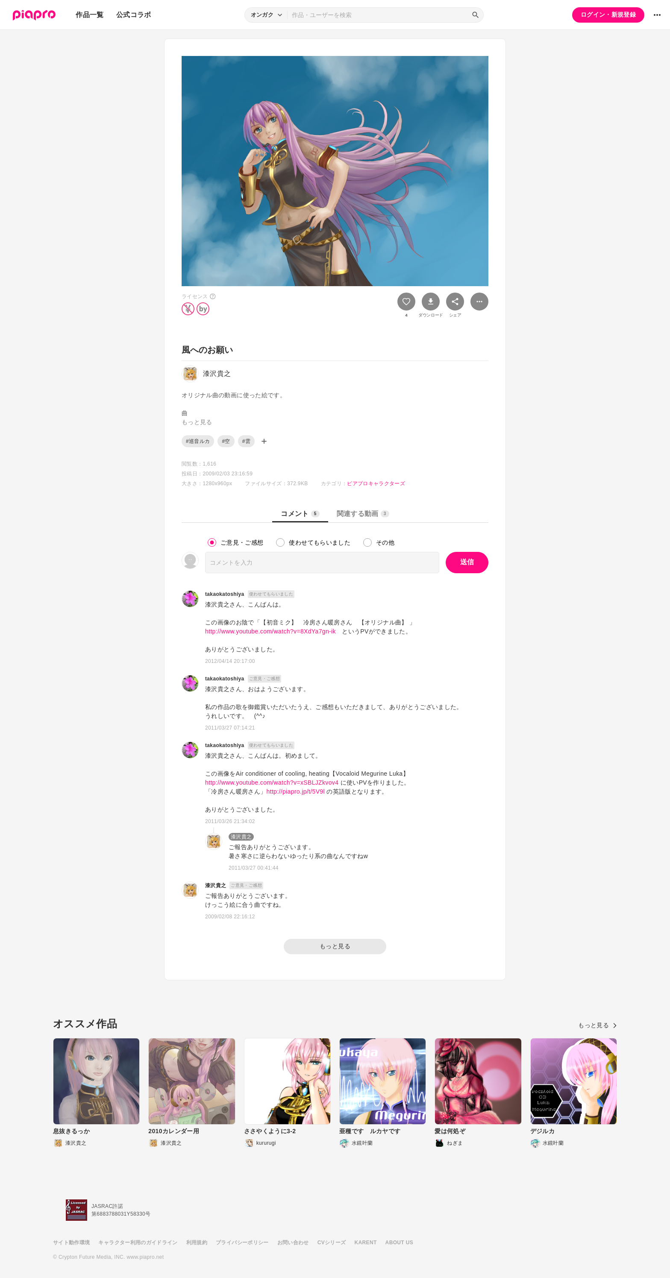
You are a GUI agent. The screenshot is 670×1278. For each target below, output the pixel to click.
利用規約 (196, 1243)
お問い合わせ (293, 1243)
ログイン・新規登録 (608, 14)
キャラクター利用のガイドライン (137, 1243)
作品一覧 (89, 14)
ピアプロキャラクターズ (376, 484)
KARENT (366, 1243)
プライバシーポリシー (242, 1243)
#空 (226, 441)
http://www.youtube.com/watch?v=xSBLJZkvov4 (271, 782)
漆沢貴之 (241, 837)
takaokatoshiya (224, 594)
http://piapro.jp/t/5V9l (296, 791)
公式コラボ (133, 14)
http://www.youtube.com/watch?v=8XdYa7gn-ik (270, 631)
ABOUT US (399, 1243)
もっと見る (335, 946)
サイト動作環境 (71, 1243)
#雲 (246, 441)
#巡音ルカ (198, 441)
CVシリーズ (331, 1243)
